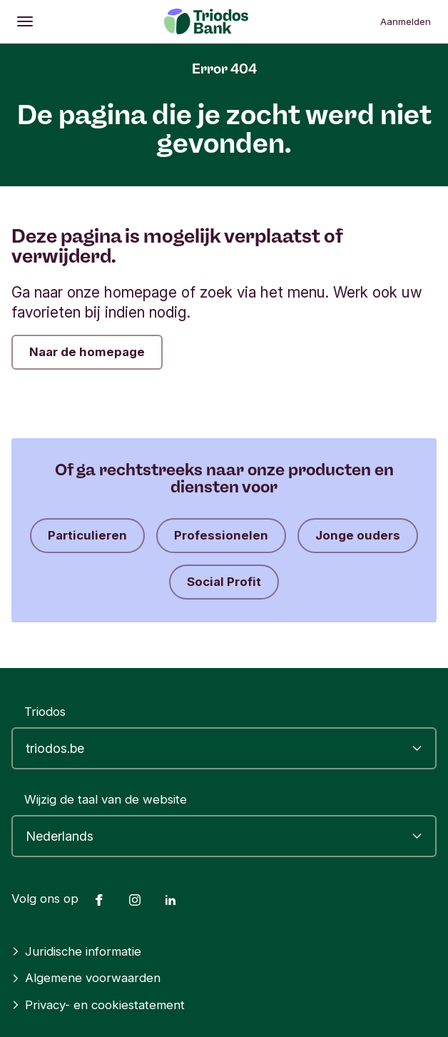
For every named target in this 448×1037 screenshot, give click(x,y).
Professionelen (221, 535)
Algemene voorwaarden (86, 978)
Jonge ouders (357, 535)
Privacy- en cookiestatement (98, 1005)
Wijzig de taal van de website (105, 799)
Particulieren (87, 535)
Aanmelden (405, 21)
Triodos (45, 711)
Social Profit (224, 582)
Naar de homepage (87, 352)
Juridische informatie (76, 951)
